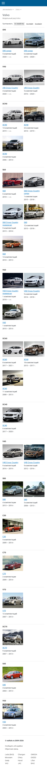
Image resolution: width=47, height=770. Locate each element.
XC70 (5, 627)
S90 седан (7, 51)
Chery (20, 757)
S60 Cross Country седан (32, 192)
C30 (4, 515)
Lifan (33, 760)
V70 (4, 589)
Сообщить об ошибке (14, 746)
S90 (4, 30)
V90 (4, 67)
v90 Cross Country (10, 88)
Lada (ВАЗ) (9, 754)
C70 (4, 552)
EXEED (33, 757)
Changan (21, 754)
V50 (4, 701)
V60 (4, 270)
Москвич (8, 757)
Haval (20, 760)
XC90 (5, 104)
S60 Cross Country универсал (10, 223)
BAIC (33, 763)
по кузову (29, 24)
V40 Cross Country (10, 462)
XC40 (5, 404)
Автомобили (7, 9)
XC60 (5, 338)
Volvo (18, 9)
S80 (4, 478)
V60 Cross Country (32, 291)
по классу (38, 24)
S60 (4, 170)
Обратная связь (11, 749)
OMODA (34, 754)
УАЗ (6, 763)
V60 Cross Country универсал (10, 292)
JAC (19, 763)
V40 (4, 441)
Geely (7, 760)
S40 (4, 664)
